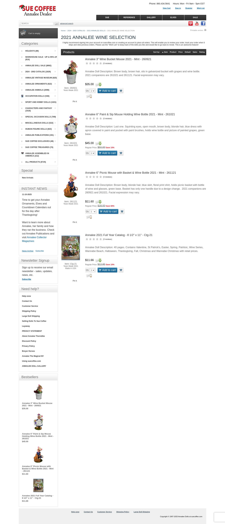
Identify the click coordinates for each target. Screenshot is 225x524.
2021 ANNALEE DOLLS (96, 31)
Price (180, 52)
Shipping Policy (29, 311)
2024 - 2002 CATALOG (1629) (36, 72)
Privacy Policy (28, 346)
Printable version (196, 30)
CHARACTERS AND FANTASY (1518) (36, 109)
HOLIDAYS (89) (30, 51)
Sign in (178, 8)
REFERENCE (129, 17)
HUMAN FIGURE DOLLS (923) (36, 129)
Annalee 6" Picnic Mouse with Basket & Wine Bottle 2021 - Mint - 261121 (130, 172)
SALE (195, 17)
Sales (195, 52)
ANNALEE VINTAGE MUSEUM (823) (39, 78)
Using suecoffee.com (31, 361)
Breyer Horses (28, 351)
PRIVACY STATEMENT (32, 331)
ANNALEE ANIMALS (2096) (35, 90)
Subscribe (39, 251)
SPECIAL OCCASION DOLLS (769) (38, 117)
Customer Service (30, 306)
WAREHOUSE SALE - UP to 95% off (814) (39, 58)
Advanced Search (66, 23)
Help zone (26, 296)
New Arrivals (27, 178)
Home (63, 31)
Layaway (26, 326)
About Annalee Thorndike (33, 336)
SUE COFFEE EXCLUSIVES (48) (37, 141)
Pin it (75, 101)
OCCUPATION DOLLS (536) (35, 96)
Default (187, 52)
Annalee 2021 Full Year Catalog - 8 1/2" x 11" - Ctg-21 (118, 235)
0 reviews (108, 63)
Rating (202, 52)
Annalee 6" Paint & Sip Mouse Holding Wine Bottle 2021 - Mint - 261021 (130, 114)
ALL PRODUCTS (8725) (33, 162)
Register (188, 8)
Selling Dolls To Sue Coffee (34, 321)
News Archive (27, 251)
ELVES (173, 17)
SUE (107, 17)
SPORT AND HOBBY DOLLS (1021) (38, 102)
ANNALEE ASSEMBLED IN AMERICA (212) (35, 154)
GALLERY (151, 17)
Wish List (201, 8)
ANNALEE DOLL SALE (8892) (36, 66)
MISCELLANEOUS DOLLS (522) (37, 123)
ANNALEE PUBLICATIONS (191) (37, 135)
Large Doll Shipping (31, 316)
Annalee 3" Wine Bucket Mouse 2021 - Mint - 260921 (118, 59)
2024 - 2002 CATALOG (76, 31)
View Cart (167, 8)
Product (173, 52)
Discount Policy (29, 341)
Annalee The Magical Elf (32, 356)
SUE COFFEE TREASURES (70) (37, 147)
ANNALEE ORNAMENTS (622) (36, 84)
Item (166, 52)
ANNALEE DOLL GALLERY (34, 366)
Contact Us (27, 301)
